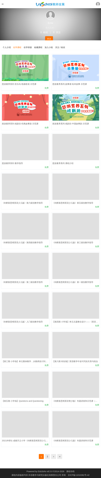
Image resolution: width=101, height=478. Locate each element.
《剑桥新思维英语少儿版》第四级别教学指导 (22, 242)
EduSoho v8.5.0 (45, 471)
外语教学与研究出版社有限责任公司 (45, 475)
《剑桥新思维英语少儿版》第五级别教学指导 (72, 203)
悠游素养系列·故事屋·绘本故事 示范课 (69, 84)
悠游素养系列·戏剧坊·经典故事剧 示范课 (20, 123)
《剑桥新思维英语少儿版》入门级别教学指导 (22, 322)
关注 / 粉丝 (60, 47)
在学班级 (28, 47)
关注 (49, 39)
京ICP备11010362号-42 (78, 475)
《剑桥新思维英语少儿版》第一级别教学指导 (72, 282)
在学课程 (17, 47)
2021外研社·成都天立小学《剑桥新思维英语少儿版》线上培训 (30, 440)
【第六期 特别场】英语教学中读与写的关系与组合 (75, 361)
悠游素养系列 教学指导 (12, 163)
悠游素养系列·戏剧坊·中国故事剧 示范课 (70, 123)
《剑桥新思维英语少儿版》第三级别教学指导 (72, 242)
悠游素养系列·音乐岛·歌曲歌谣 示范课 (19, 84)
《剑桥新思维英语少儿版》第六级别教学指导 (22, 203)
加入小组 (49, 47)
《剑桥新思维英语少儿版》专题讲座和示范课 (72, 440)
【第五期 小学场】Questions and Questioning (22, 401)
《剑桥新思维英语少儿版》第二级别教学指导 (22, 282)
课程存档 (70, 471)
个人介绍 (7, 47)
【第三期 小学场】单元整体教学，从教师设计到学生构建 (28, 361)
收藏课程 (38, 47)
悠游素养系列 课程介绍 (62, 163)
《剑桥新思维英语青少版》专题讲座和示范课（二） (75, 401)
